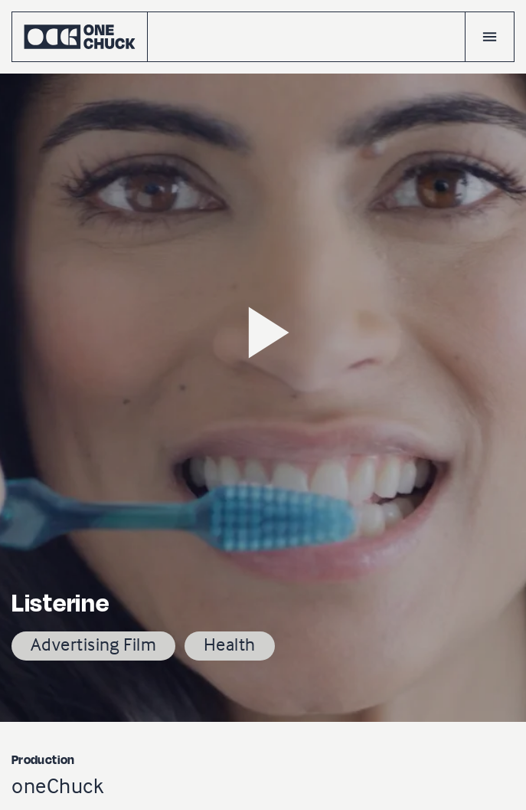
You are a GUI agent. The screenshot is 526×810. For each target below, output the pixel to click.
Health (230, 644)
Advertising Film (93, 644)
